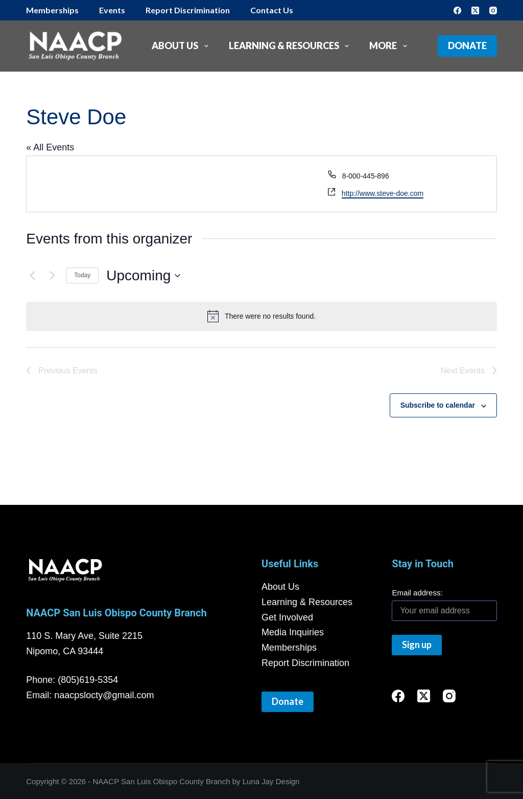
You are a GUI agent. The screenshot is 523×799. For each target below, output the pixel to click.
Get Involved (287, 617)
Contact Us (271, 10)
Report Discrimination (188, 10)
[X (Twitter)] (475, 10)
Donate (467, 45)
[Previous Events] (32, 276)
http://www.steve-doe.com (382, 193)
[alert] (261, 316)
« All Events (50, 147)
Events (112, 10)
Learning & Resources (291, 46)
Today (82, 275)
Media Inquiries (293, 632)
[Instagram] (493, 10)
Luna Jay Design (271, 781)
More (390, 46)
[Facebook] (457, 10)
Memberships (52, 10)
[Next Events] (52, 276)
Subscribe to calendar (437, 405)
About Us (182, 46)
